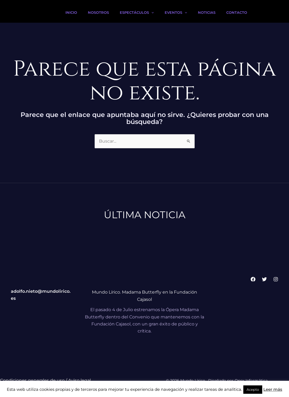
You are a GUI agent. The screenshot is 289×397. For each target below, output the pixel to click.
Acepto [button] (253, 389)
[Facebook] (253, 279)
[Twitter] (264, 279)
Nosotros (98, 12)
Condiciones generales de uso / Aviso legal (45, 380)
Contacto (236, 12)
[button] (151, 12)
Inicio (71, 12)
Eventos (176, 12)
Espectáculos (137, 12)
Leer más (272, 389)
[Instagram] (275, 279)
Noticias (206, 12)
